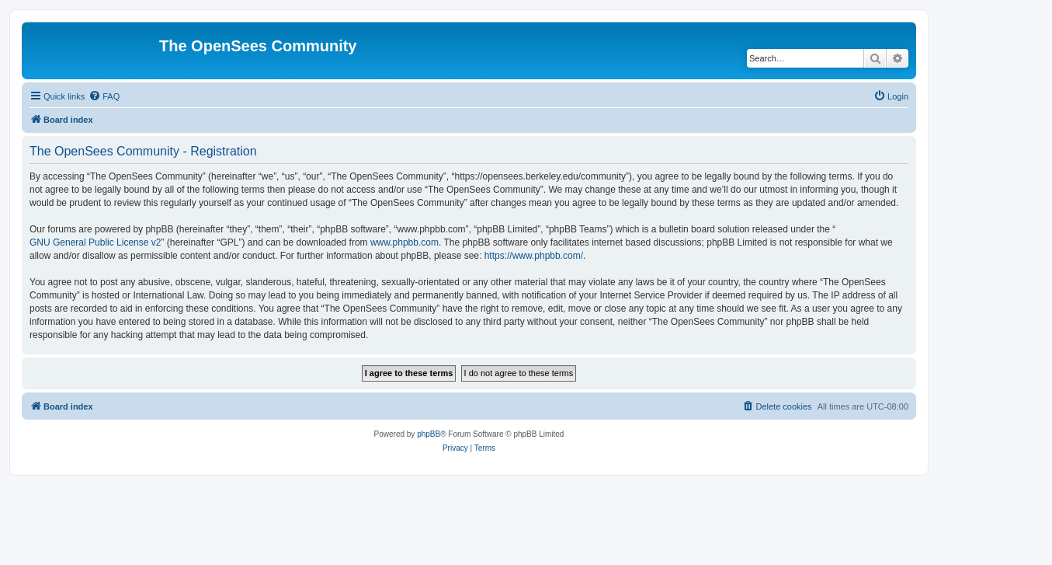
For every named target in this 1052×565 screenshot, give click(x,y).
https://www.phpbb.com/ (533, 255)
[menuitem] (104, 96)
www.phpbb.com (404, 242)
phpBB (428, 434)
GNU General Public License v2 (95, 242)
